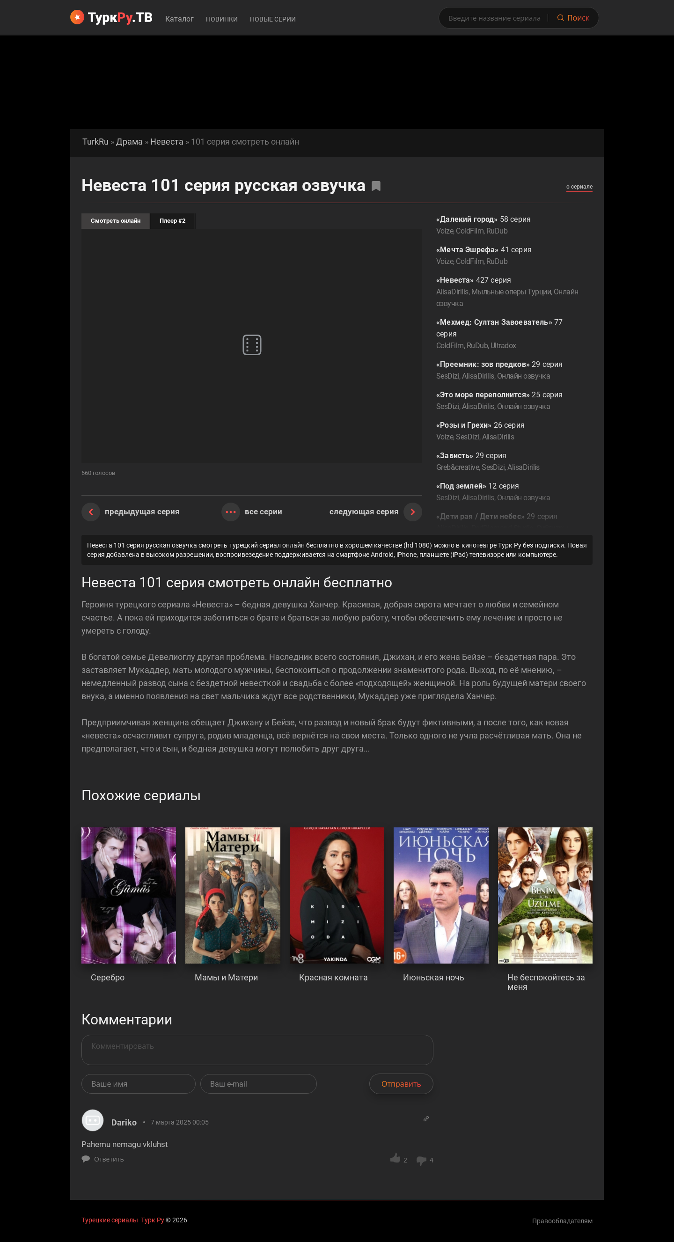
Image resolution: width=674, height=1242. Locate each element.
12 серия (507, 493)
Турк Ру (152, 1220)
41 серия (507, 256)
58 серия (507, 226)
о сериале (579, 186)
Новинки (222, 19)
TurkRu (95, 141)
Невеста (166, 141)
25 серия (507, 401)
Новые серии (273, 19)
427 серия (507, 292)
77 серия (507, 334)
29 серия (507, 371)
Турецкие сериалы (109, 1220)
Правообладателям (562, 1221)
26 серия (507, 432)
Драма (129, 141)
